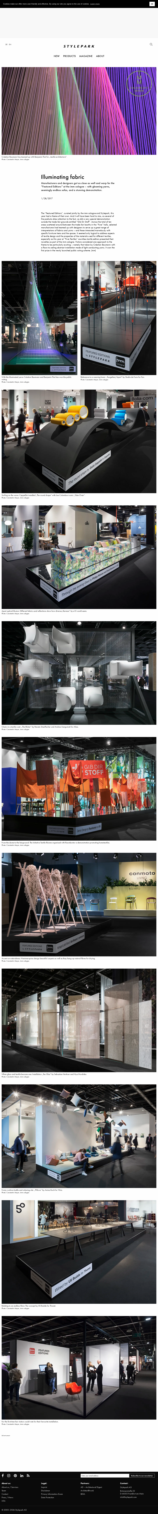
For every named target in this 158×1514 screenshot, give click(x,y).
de (6, 44)
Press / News (7, 1497)
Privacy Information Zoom (52, 1494)
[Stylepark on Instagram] (8, 1475)
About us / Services (10, 1487)
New (57, 56)
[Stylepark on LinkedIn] (22, 1475)
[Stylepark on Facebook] (2, 1475)
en (10, 44)
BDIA (83, 1494)
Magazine (86, 56)
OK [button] (152, 4)
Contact (5, 1494)
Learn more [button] (95, 4)
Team (4, 1490)
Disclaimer (45, 1490)
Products (69, 56)
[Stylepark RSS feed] (28, 1475)
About (100, 56)
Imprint (44, 1487)
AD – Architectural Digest (91, 1487)
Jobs (3, 1500)
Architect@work (87, 1490)
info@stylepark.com (128, 1497)
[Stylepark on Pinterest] (15, 1475)
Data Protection (47, 1497)
